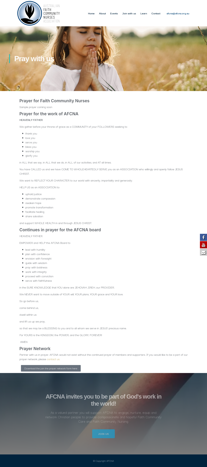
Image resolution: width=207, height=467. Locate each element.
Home (91, 13)
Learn (143, 13)
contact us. (54, 359)
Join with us (129, 13)
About (102, 13)
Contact (155, 13)
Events (114, 13)
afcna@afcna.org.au (176, 13)
